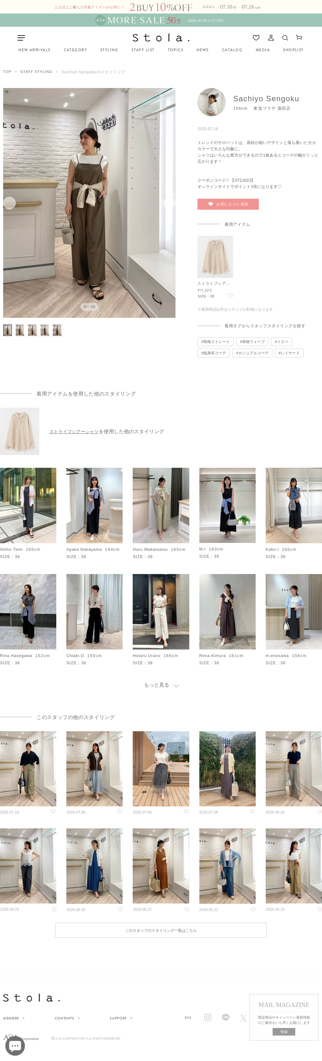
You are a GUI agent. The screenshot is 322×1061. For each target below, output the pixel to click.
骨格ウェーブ (253, 340)
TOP (7, 71)
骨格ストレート (216, 340)
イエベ (282, 340)
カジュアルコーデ (253, 351)
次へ (163, 201)
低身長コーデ (214, 351)
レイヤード (290, 351)
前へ (15, 201)
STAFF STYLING (37, 71)
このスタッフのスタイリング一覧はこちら (161, 931)
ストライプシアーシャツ (77, 429)
